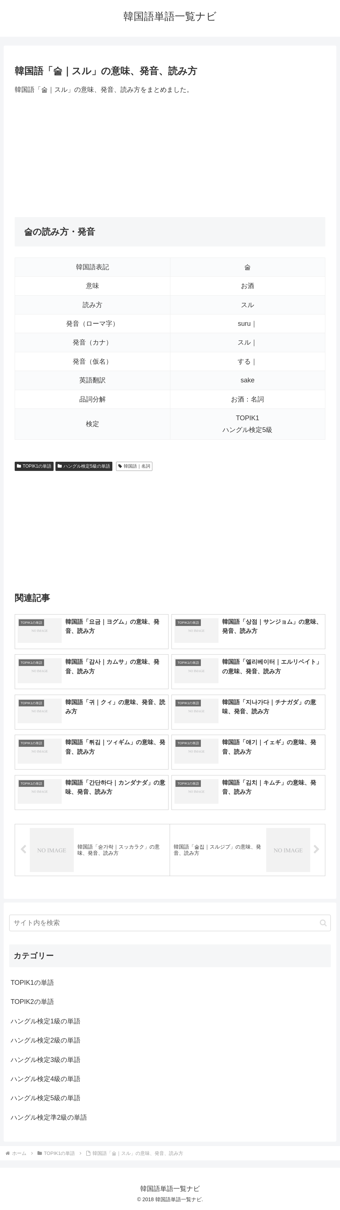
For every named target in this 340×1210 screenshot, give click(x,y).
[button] (323, 923)
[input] (170, 923)
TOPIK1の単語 (34, 466)
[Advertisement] (170, 156)
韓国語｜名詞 (134, 466)
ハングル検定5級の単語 (84, 466)
